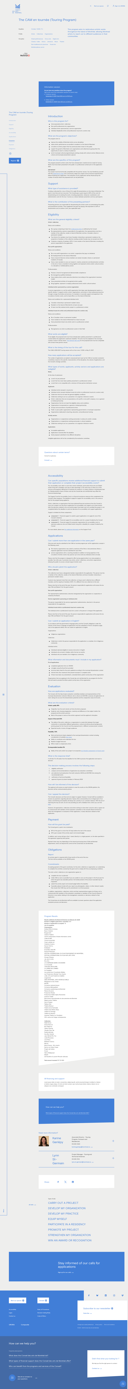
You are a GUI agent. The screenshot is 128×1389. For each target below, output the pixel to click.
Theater (62, 41)
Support (11, 124)
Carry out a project (63, 1202)
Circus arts (48, 39)
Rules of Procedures (43, 1309)
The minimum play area (73, 340)
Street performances (37, 39)
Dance (43, 41)
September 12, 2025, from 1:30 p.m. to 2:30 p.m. (59, 101)
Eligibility (11, 128)
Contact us (12, 1316)
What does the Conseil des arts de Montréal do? (28, 1354)
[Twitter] (65, 1182)
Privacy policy (98, 1324)
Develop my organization (67, 1208)
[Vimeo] (122, 1295)
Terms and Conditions (109, 1324)
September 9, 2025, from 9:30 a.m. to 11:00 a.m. (59, 96)
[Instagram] (114, 1295)
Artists (33, 34)
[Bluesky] (97, 1295)
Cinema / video (35, 41)
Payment (11, 144)
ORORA (12, 1325)
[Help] (123, 1384)
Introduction (12, 120)
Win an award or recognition (69, 1240)
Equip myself (57, 1218)
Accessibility (12, 132)
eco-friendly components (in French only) (92, 750)
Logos (10, 1312)
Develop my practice (63, 1213)
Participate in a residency (67, 1224)
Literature (50, 41)
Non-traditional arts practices (39, 44)
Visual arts (53, 44)
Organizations (49, 34)
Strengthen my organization (69, 1234)
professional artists (76, 229)
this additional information (71, 529)
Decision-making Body (43, 1312)
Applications (12, 136)
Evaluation (12, 140)
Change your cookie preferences (86, 1324)
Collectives (40, 34)
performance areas (58, 173)
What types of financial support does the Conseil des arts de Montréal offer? (67, 1113)
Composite (25, 1325)
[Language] (91, 6)
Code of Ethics (41, 1316)
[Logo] (17, 9)
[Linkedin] (72, 1182)
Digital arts (56, 39)
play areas (69, 737)
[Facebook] (58, 1182)
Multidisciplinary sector (37, 47)
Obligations (12, 148)
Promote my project (63, 1229)
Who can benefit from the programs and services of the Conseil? (35, 1365)
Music (56, 41)
